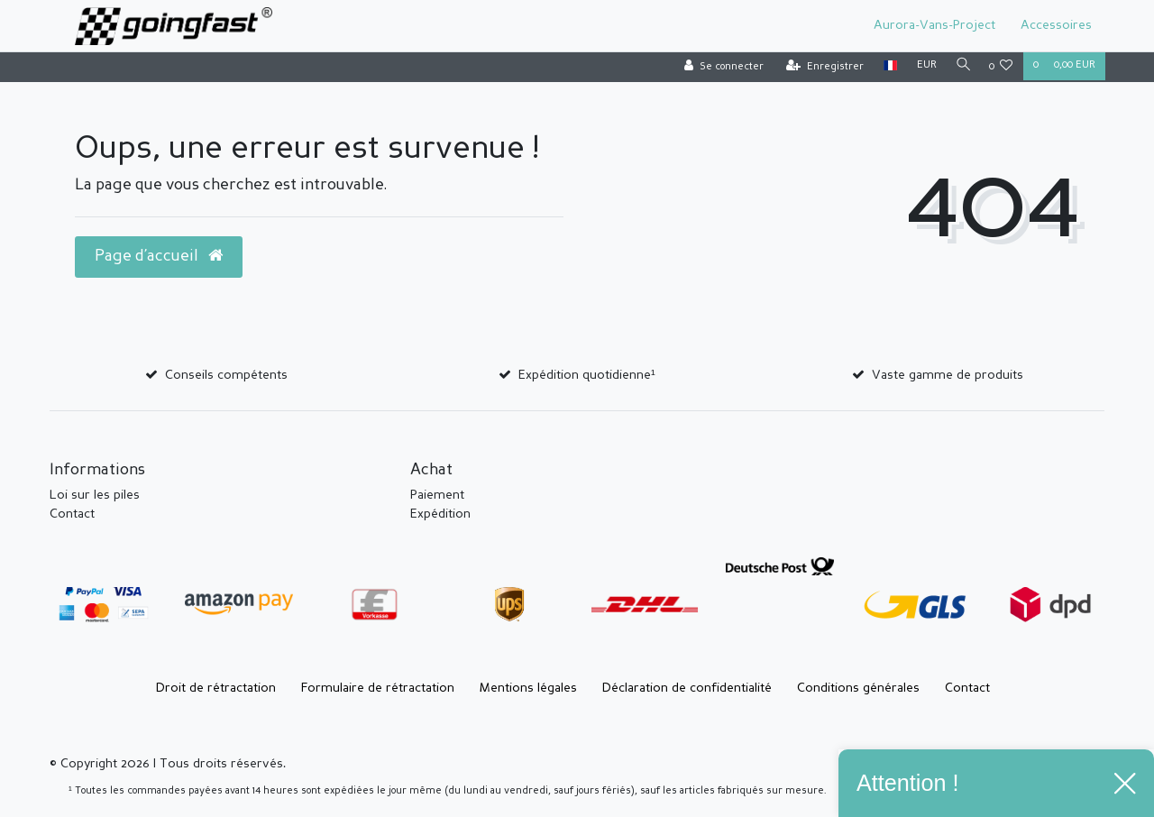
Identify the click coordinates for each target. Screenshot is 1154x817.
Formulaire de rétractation (377, 688)
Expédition (440, 514)
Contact (72, 514)
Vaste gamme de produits (947, 375)
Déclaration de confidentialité (687, 688)
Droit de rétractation (216, 688)
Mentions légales (528, 688)
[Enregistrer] (820, 67)
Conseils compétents (226, 375)
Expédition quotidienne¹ (586, 375)
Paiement (437, 495)
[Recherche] (961, 66)
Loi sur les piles (95, 495)
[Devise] (922, 66)
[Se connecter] (719, 67)
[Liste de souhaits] (1001, 67)
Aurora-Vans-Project (934, 25)
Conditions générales (858, 688)
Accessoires (1056, 25)
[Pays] (885, 66)
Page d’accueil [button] (159, 256)
